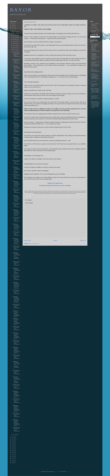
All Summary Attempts (45, 185)
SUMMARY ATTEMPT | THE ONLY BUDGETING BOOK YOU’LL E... (16, 111)
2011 (13, 458)
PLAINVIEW (57, 471)
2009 (13, 462)
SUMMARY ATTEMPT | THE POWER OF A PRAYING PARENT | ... (16, 84)
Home (55, 240)
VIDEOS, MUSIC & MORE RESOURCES (95, 25)
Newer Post (27, 240)
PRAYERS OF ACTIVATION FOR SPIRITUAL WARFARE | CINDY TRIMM (95, 76)
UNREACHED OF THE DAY (95, 31)
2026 (13, 24)
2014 (13, 453)
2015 (13, 451)
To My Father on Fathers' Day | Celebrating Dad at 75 (95, 97)
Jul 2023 (15, 41)
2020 (13, 441)
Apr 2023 (15, 47)
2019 (13, 443)
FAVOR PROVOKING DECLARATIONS (95, 70)
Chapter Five (50, 183)
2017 (13, 447)
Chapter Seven (59, 183)
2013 (13, 455)
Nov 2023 (15, 33)
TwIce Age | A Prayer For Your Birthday (94, 85)
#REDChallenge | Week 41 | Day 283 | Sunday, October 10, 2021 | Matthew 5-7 (95, 91)
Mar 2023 (15, 49)
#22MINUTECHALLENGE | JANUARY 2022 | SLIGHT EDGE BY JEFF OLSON (95, 64)
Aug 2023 (15, 39)
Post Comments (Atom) (34, 243)
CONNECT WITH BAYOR (94, 28)
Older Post (83, 240)
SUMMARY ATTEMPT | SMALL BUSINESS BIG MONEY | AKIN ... (16, 314)
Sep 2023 (15, 37)
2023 (13, 29)
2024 (13, 28)
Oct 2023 (15, 35)
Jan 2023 (15, 434)
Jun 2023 (15, 43)
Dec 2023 (15, 31)
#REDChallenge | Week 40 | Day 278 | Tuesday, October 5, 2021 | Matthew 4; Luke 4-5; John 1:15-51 (95, 104)
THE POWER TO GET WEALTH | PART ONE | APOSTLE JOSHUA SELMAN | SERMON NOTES (95, 47)
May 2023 (15, 45)
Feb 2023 (15, 51)
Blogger (67, 471)
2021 (13, 439)
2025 (13, 26)
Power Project (94, 81)
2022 (13, 437)
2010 (13, 460)
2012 (13, 456)
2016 (13, 449)
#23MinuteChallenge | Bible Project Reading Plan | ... (16, 55)
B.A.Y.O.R (20, 10)
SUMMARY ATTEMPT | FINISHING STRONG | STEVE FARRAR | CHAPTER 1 (95, 56)
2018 (13, 445)
